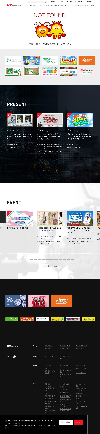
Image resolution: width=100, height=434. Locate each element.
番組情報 (32, 5)
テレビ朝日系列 (65, 384)
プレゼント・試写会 (65, 357)
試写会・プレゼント (67, 5)
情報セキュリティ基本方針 (65, 405)
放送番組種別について (50, 407)
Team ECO (53, 1)
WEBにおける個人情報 (81, 385)
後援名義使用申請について (65, 400)
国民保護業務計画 (50, 396)
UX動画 (87, 5)
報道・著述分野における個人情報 (65, 410)
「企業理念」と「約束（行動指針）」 (49, 388)
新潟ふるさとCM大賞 (65, 371)
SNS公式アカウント (81, 374)
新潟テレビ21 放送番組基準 (50, 402)
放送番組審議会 (49, 399)
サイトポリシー (80, 365)
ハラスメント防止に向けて (81, 402)
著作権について (65, 392)
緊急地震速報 (80, 393)
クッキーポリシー (66, 422)
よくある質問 (64, 389)
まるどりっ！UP (65, 346)
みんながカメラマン (65, 366)
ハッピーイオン (65, 348)
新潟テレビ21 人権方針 (81, 407)
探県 (62, 1)
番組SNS (93, 5)
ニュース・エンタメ (43, 5)
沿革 (46, 393)
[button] (27, 259)
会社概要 (47, 384)
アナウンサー (79, 5)
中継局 (62, 387)
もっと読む (50, 170)
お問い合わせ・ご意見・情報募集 (65, 396)
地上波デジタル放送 (81, 369)
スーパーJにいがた (81, 346)
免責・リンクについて (65, 375)
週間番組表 (48, 346)
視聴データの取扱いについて (81, 389)
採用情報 (88, 1)
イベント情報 (55, 5)
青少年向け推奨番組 (50, 411)
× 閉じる (78, 422)
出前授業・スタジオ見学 (74, 1)
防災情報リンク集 (81, 396)
